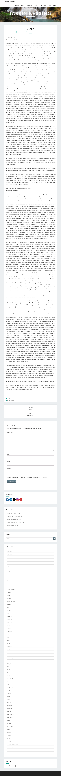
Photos (17, 5)
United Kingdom (11, 747)
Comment (10, 432)
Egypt (8, 595)
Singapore (9, 708)
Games (35, 5)
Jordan (8, 643)
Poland (8, 690)
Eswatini (9, 598)
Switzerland (10, 726)
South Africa (10, 711)
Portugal (9, 693)
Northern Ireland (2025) (13, 522)
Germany (9, 610)
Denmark (9, 592)
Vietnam (9, 753)
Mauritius (9, 670)
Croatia (9, 583)
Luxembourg (10, 658)
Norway (9, 681)
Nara (30, 408)
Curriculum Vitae (52, 5)
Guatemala (9, 616)
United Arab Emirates (12, 744)
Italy (8, 637)
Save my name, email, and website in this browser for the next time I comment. (27, 477)
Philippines (10, 687)
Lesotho (9, 655)
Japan (8, 398)
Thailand (9, 735)
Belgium (9, 566)
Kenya (8, 649)
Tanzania (9, 732)
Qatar (8, 696)
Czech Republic (10, 589)
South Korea (10, 717)
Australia (9, 557)
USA (8, 750)
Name (9, 454)
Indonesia (9, 631)
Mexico (8, 673)
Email (9, 461)
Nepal (8, 676)
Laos (8, 652)
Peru (8, 684)
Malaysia (9, 664)
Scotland (9, 702)
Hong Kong (10, 622)
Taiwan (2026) (10, 513)
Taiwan (8, 729)
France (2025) (10, 525)
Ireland (8, 634)
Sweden (9, 723)
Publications (43, 5)
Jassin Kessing (10, 2)
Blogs (22, 5)
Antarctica (9, 551)
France (8, 607)
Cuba (8, 586)
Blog (8, 400)
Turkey (8, 738)
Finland (9, 604)
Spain (8, 720)
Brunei (8, 575)
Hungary (9, 625)
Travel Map (29, 5)
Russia (8, 699)
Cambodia (9, 578)
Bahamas (9, 563)
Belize (8, 569)
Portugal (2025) (11, 516)
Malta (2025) (10, 519)
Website (9, 468)
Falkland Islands (11, 601)
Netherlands (10, 679)
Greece (8, 613)
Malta (8, 667)
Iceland (8, 628)
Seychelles (9, 705)
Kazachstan (10, 646)
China (8, 581)
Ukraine (9, 741)
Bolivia (8, 572)
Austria (8, 560)
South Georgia (10, 714)
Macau (8, 661)
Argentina (9, 554)
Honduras (9, 619)
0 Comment (41, 32)
